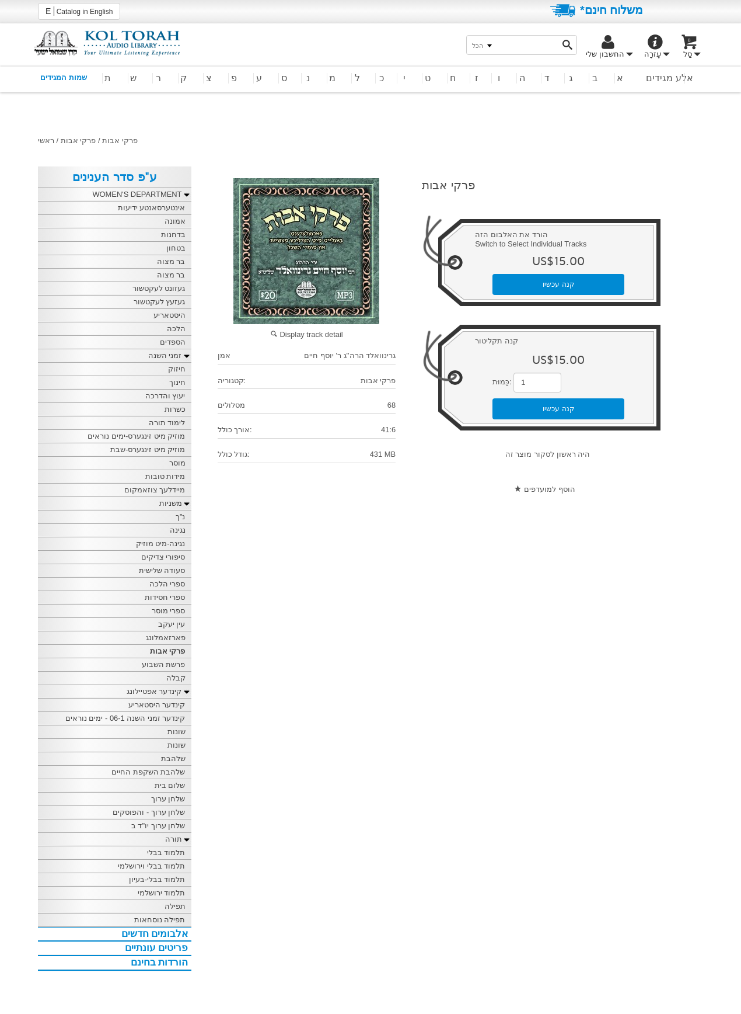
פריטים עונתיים (156, 947)
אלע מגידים (669, 78)
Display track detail (306, 334)
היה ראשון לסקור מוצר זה (547, 454)
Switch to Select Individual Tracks (530, 243)
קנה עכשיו (559, 285)
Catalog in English (79, 11)
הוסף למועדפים (549, 489)
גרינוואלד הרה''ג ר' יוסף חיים (350, 355)
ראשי (46, 140)
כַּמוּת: (502, 381)
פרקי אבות (78, 140)
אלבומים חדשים (154, 933)
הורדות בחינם (159, 962)
